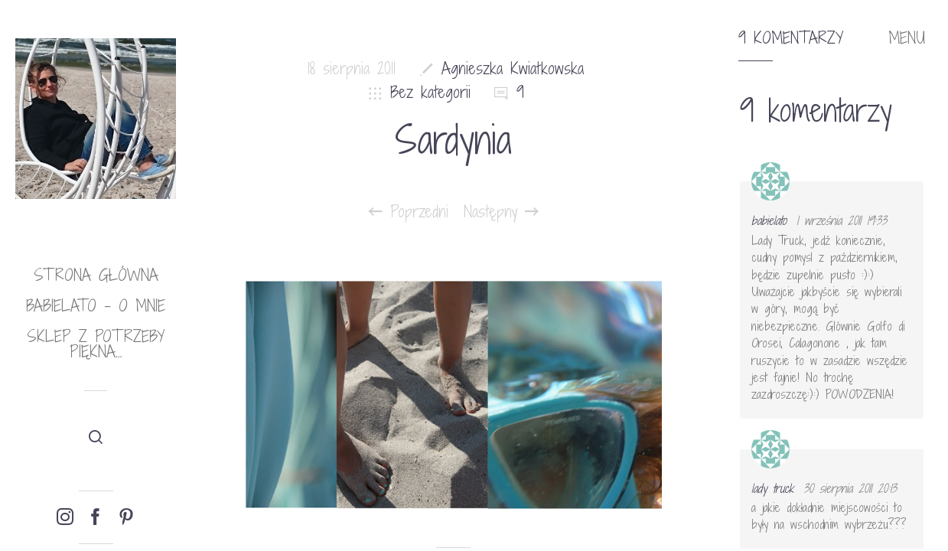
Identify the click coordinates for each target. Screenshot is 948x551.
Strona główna (96, 275)
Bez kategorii (430, 92)
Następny (501, 212)
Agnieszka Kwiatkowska (512, 68)
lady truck (772, 488)
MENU (906, 38)
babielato (769, 220)
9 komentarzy (790, 38)
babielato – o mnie (95, 306)
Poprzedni (408, 212)
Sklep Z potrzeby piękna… (96, 344)
